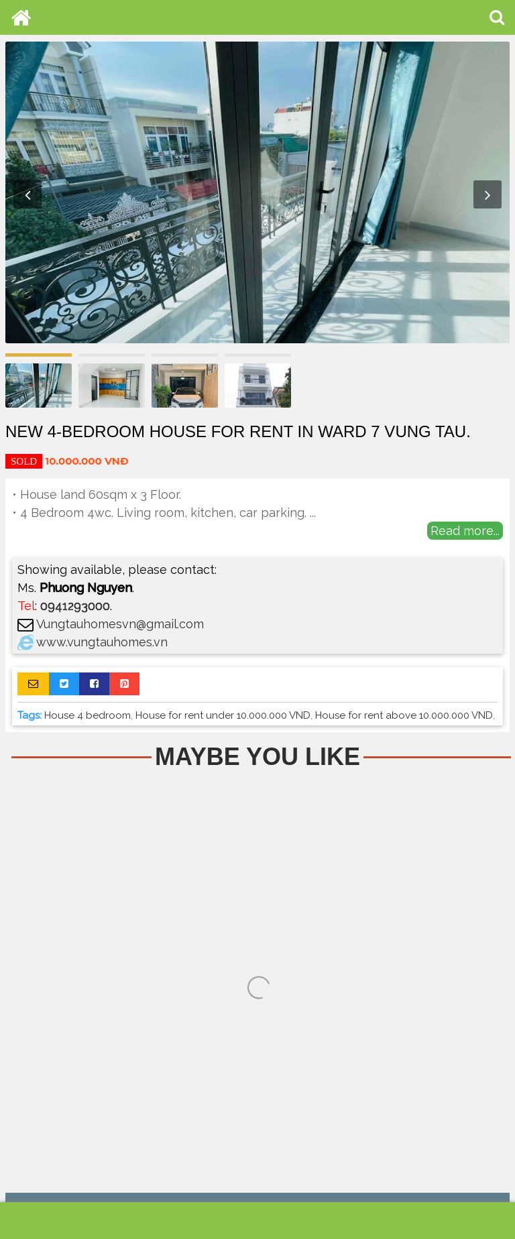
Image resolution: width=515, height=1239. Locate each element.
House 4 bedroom (87, 715)
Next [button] (487, 194)
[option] (257, 192)
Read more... (465, 531)
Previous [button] (27, 194)
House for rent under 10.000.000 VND (222, 715)
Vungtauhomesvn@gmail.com (120, 624)
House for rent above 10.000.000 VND (404, 715)
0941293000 (75, 606)
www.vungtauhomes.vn (102, 642)
